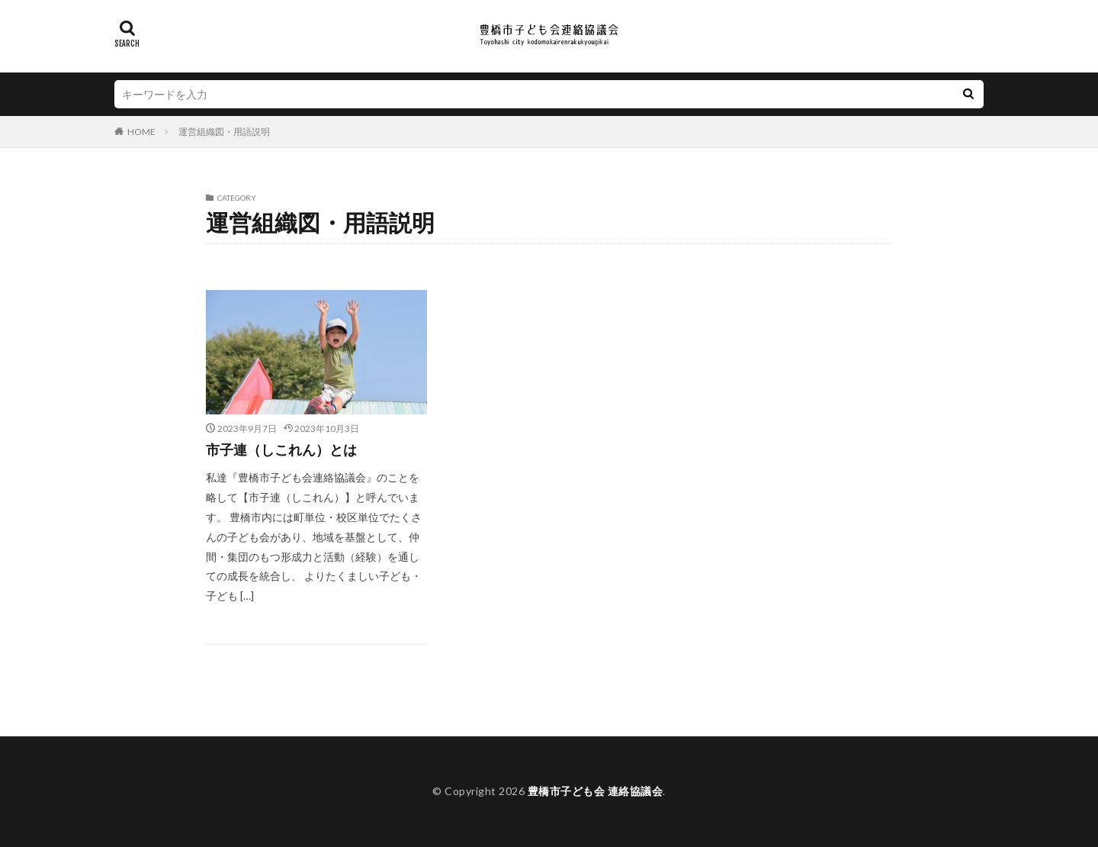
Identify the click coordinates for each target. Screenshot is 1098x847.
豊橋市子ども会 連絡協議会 (595, 790)
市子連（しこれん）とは (281, 449)
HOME (141, 131)
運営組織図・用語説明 (224, 131)
